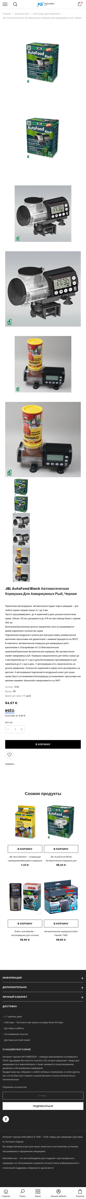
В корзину (43, 744)
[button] (22, 1193)
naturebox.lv (9, 1177)
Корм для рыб (22, 13)
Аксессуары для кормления (46, 13)
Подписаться (43, 1106)
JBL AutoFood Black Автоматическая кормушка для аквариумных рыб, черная (42, 17)
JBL (14, 691)
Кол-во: (9, 722)
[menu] (5, 4)
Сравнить (9, 763)
